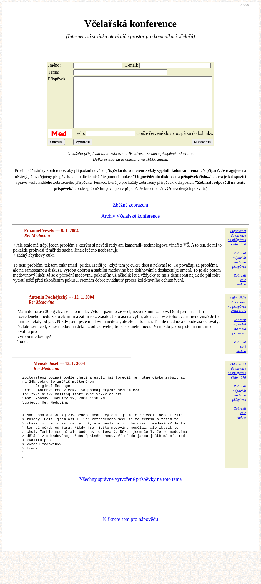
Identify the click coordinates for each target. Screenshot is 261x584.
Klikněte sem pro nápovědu (130, 547)
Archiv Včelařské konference (130, 226)
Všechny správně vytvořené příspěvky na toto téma (130, 507)
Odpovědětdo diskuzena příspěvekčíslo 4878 (237, 380)
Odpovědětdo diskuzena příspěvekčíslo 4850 (237, 247)
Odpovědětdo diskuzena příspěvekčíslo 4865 (237, 314)
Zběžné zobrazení (130, 215)
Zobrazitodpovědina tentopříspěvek (239, 270)
